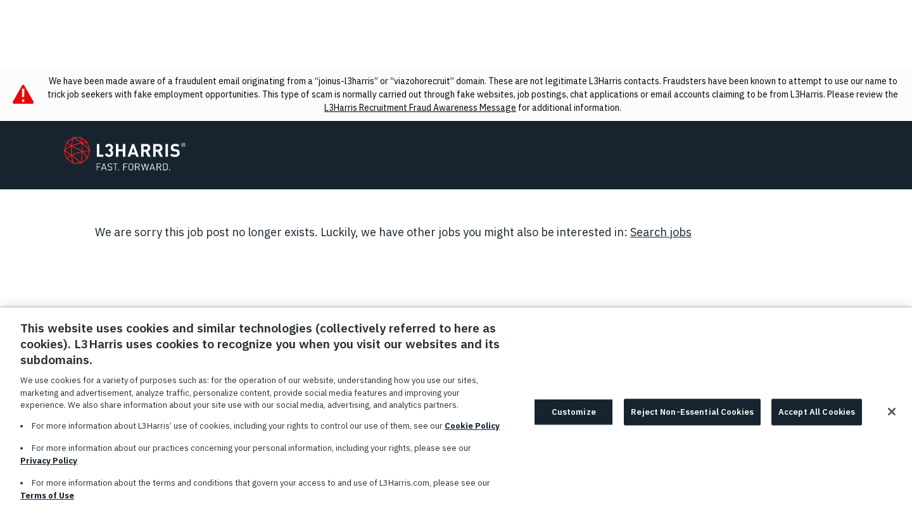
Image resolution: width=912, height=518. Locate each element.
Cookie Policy (472, 433)
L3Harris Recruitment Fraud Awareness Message (420, 107)
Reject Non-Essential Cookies (692, 420)
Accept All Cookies (816, 420)
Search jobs (661, 232)
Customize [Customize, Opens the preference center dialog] (574, 420)
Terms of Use (47, 503)
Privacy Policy (48, 468)
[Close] (892, 420)
